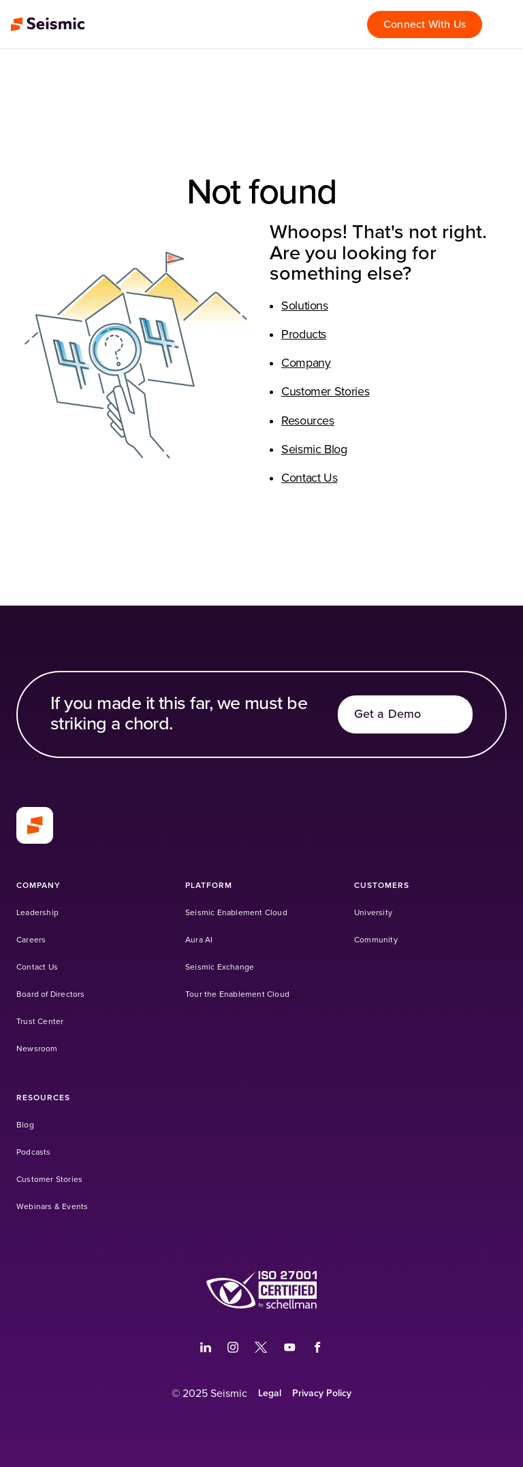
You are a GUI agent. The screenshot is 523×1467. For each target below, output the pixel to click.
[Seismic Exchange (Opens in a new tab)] (219, 967)
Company (305, 363)
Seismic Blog (314, 449)
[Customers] (381, 885)
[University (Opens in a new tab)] (373, 913)
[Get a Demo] (405, 714)
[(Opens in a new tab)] (205, 1347)
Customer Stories (325, 391)
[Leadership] (37, 913)
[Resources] (43, 1098)
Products (303, 334)
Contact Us (309, 478)
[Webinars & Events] (52, 1207)
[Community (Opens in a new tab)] (376, 940)
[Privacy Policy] (321, 1393)
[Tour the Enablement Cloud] (237, 994)
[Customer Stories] (49, 1179)
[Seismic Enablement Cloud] (236, 913)
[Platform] (208, 885)
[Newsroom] (37, 1049)
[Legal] (269, 1393)
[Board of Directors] (50, 994)
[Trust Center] (39, 1022)
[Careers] (31, 940)
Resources (307, 421)
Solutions (304, 306)
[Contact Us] (37, 967)
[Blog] (25, 1125)
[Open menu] (505, 24)
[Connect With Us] (424, 24)
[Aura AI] (198, 940)
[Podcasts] (33, 1152)
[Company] (38, 885)
